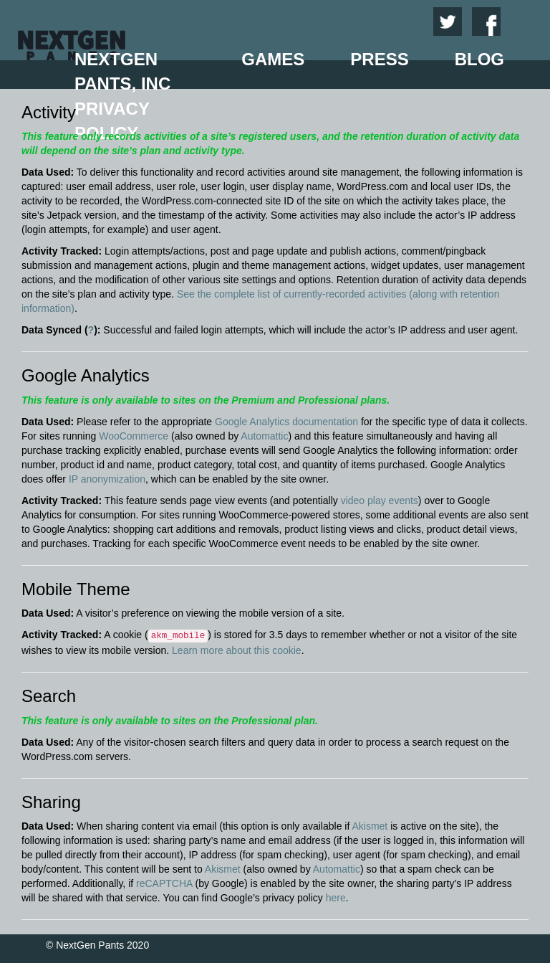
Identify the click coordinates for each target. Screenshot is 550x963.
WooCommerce (133, 436)
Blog (479, 59)
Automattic (264, 436)
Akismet (369, 826)
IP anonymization (107, 479)
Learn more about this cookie (236, 650)
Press (379, 59)
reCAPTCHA (164, 883)
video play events (379, 500)
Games (272, 59)
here (336, 897)
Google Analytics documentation (286, 421)
